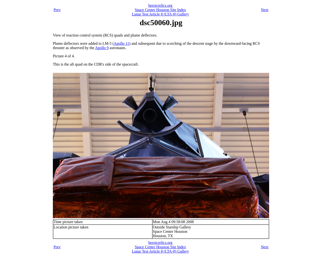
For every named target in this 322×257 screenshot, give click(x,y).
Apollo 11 (121, 43)
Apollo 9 (102, 48)
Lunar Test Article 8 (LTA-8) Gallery (160, 14)
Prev (57, 10)
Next (264, 10)
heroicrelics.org (160, 5)
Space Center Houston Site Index (160, 10)
